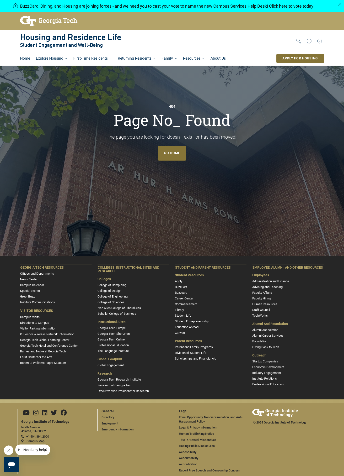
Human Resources (264, 304)
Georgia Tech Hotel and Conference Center (49, 345)
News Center (29, 279)
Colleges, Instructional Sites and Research (128, 269)
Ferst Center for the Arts (36, 357)
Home (25, 58)
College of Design (109, 291)
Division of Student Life (190, 353)
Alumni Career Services (268, 335)
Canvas (180, 333)
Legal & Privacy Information (197, 427)
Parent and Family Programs (194, 347)
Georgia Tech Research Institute (119, 379)
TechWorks (260, 315)
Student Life (183, 315)
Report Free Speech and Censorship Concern (209, 470)
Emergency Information (118, 429)
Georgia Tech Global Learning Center (44, 340)
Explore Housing (49, 58)
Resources (191, 58)
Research (104, 373)
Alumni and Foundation (270, 324)
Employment (110, 423)
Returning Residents (134, 58)
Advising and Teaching (267, 287)
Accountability (188, 458)
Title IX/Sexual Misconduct (197, 440)
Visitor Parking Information (38, 328)
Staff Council (261, 310)
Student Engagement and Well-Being (61, 45)
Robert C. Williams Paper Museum (43, 363)
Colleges (104, 279)
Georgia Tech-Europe (111, 328)
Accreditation (188, 464)
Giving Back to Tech (265, 347)
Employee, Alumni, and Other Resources (288, 268)
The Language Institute (113, 351)
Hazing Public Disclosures (197, 446)
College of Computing (111, 285)
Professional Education (113, 345)
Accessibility (187, 452)
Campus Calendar (32, 285)
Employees (260, 275)
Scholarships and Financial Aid (195, 358)
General (108, 411)
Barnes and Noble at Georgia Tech (43, 351)
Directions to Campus (34, 322)
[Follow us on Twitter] (54, 414)
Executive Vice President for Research (123, 391)
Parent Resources (188, 341)
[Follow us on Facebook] (64, 414)
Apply (178, 281)
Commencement (186, 304)
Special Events (30, 291)
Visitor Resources (36, 311)
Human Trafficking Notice (196, 433)
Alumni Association (265, 330)
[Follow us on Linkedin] (44, 414)
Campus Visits (30, 317)
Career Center (184, 298)
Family (167, 58)
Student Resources (189, 275)
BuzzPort (181, 287)
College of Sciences (110, 302)
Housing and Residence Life (70, 38)
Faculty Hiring (261, 298)
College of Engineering (112, 296)
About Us (218, 58)
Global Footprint (109, 359)
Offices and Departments (37, 273)
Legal (183, 411)
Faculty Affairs (262, 292)
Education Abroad (187, 327)
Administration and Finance (270, 281)
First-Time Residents (90, 58)
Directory (108, 417)
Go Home (172, 153)
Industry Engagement (266, 373)
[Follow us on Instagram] (35, 414)
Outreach (259, 355)
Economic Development (268, 367)
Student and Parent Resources (203, 268)
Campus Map (35, 441)
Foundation (259, 341)
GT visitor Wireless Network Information (47, 334)
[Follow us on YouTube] (26, 414)
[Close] (340, 4)
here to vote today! (297, 6)
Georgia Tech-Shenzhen (113, 333)
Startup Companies (265, 361)
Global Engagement (110, 365)
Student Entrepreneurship (192, 321)
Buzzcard (181, 292)
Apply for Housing (300, 58)
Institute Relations (264, 378)
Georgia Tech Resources (42, 268)
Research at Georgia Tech (114, 385)
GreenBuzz (27, 296)
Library (179, 310)
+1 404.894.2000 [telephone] (37, 436)
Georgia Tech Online (111, 339)
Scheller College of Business (116, 313)
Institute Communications (37, 302)
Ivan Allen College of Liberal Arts (119, 308)
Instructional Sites (111, 322)
